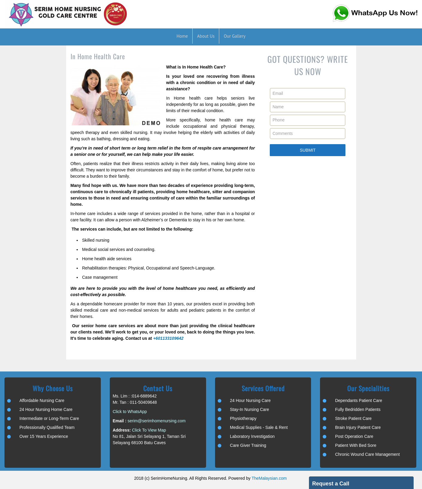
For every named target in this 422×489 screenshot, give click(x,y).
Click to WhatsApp (130, 411)
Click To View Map (149, 430)
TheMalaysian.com (269, 478)
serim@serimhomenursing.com (156, 420)
